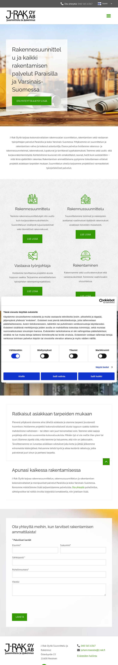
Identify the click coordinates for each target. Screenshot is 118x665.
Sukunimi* (65, 545)
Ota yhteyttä (78, 487)
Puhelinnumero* (20, 569)
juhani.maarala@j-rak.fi (93, 649)
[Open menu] (108, 15)
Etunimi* (16, 545)
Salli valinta (59, 376)
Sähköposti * (18, 557)
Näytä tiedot (102, 367)
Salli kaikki (96, 376)
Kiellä (22, 376)
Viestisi (15, 581)
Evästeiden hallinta (87, 655)
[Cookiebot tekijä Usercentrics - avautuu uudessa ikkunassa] (101, 301)
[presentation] (35, 604)
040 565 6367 (85, 3)
